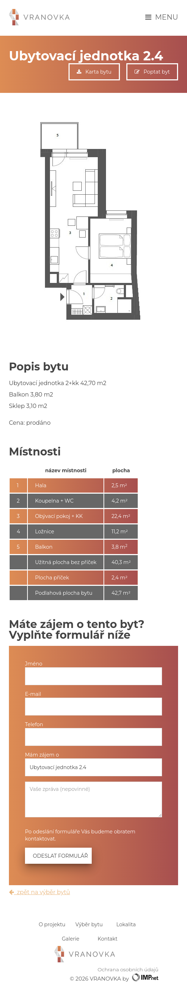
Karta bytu (94, 72)
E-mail (33, 694)
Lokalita (126, 924)
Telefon (34, 724)
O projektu (52, 924)
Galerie (70, 939)
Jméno (33, 663)
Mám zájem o (42, 755)
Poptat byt (152, 72)
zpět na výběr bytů (39, 892)
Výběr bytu (89, 924)
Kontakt (108, 939)
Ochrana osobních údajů (128, 969)
